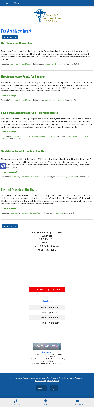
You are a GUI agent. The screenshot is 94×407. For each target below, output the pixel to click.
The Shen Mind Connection (17, 43)
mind (54, 64)
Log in (54, 388)
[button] (3, 166)
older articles (9, 37)
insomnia (59, 213)
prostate (4, 138)
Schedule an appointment (47, 289)
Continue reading (9, 95)
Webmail (41, 388)
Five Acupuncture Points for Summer (23, 76)
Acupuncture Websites (21, 378)
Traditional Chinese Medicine (20, 64)
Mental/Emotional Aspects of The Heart (24, 151)
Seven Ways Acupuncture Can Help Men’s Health (29, 112)
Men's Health (25, 136)
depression (72, 176)
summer (60, 100)
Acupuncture (14, 136)
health (80, 136)
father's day (72, 136)
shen (58, 64)
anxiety (48, 64)
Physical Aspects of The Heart (19, 189)
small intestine (50, 100)
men (86, 136)
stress (63, 64)
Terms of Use (40, 380)
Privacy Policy (53, 380)
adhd (58, 176)
